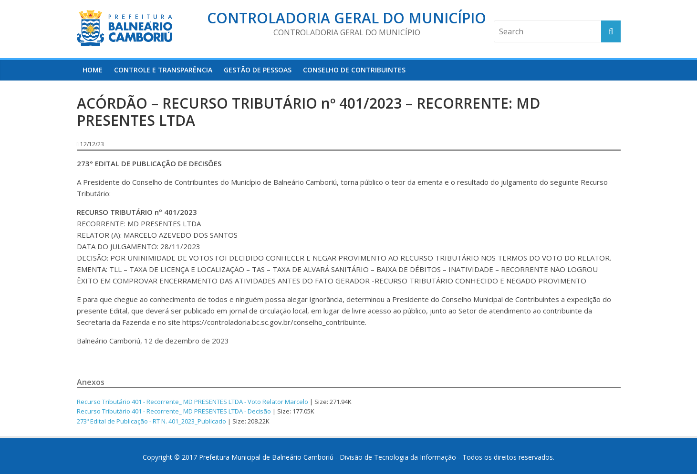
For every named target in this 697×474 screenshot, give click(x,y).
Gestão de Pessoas (257, 69)
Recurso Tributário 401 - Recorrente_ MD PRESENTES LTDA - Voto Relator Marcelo (192, 401)
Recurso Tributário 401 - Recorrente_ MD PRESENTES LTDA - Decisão (174, 411)
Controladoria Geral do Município (346, 18)
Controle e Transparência (163, 69)
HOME (93, 69)
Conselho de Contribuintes (354, 69)
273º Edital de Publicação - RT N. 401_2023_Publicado (151, 421)
